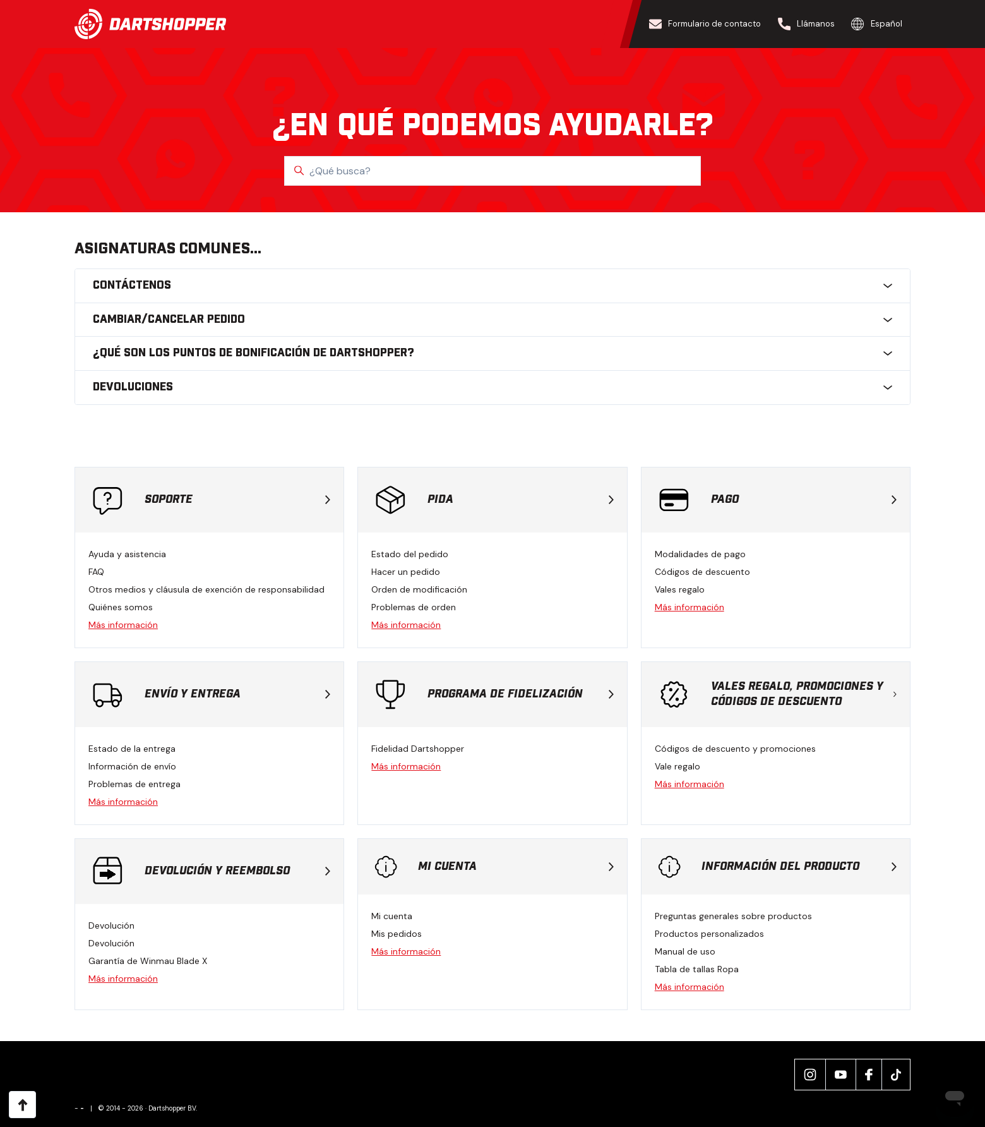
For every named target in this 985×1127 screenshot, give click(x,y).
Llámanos (806, 24)
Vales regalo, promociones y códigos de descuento (804, 694)
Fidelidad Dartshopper (417, 748)
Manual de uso (685, 951)
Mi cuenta (515, 866)
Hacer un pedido (405, 571)
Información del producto (799, 866)
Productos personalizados (709, 933)
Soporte (237, 499)
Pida (520, 499)
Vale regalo (677, 766)
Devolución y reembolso (237, 871)
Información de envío (132, 766)
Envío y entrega (237, 694)
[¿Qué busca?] (492, 171)
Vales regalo (680, 589)
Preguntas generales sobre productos (733, 916)
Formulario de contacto (705, 24)
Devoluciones (492, 387)
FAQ (96, 571)
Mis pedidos (396, 933)
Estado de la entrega (132, 748)
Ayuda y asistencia (127, 554)
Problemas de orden (413, 607)
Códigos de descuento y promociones (735, 748)
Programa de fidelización (520, 694)
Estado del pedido (409, 554)
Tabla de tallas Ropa (697, 969)
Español (876, 24)
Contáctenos (492, 285)
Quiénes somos (120, 607)
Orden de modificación (419, 589)
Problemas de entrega (134, 784)
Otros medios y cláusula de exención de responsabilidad (206, 589)
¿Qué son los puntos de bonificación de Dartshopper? (492, 353)
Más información (123, 624)
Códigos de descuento (702, 571)
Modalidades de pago (700, 554)
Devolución (111, 925)
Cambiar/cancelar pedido (492, 319)
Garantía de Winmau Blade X (147, 961)
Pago (804, 499)
